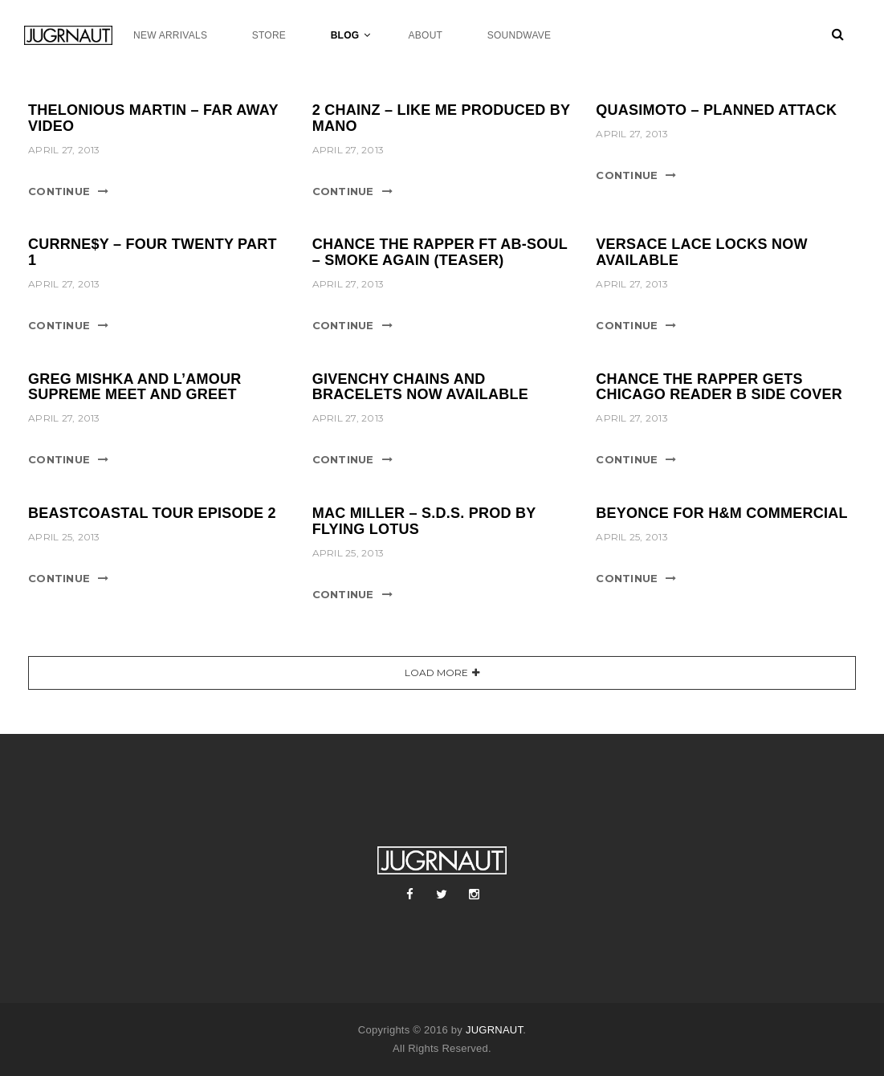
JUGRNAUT (494, 1030)
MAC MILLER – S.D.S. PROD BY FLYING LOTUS (424, 521)
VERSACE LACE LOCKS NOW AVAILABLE (702, 252)
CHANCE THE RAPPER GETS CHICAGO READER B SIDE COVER (719, 387)
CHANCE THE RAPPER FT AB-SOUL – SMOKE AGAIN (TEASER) (440, 252)
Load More (436, 672)
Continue (59, 191)
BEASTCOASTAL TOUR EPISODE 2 (152, 513)
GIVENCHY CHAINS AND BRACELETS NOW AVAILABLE (420, 387)
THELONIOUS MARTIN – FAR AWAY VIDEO (153, 118)
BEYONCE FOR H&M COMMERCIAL (722, 513)
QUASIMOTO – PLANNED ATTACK (716, 110)
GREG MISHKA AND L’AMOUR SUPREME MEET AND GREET (134, 387)
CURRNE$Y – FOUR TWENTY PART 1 (152, 252)
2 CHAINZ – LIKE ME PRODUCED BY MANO (441, 118)
